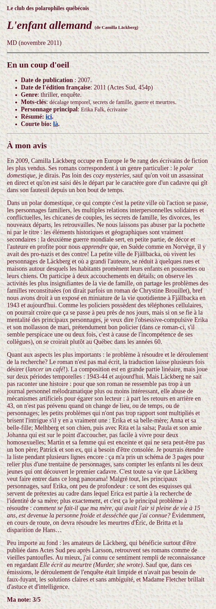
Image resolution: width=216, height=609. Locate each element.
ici (48, 116)
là (55, 123)
